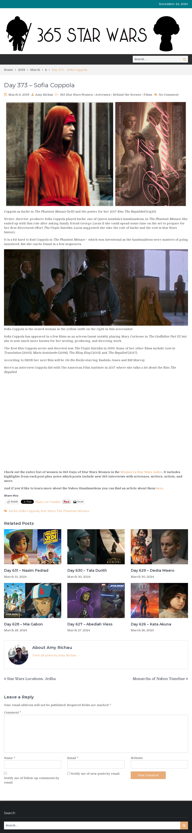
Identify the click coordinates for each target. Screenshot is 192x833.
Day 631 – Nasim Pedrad (26, 570)
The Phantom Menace (73, 511)
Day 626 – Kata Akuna (151, 624)
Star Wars (48, 511)
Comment (12, 712)
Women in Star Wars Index (141, 472)
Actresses (102, 94)
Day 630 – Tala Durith (87, 570)
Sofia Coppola (29, 511)
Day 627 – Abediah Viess (90, 624)
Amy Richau (44, 94)
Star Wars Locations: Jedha (31, 679)
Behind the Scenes (127, 94)
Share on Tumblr (48, 501)
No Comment (169, 94)
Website (137, 758)
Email (72, 758)
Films (148, 94)
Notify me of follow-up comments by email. (31, 780)
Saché (13, 511)
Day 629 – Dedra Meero (152, 570)
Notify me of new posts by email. (95, 773)
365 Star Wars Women (76, 94)
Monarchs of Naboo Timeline (159, 679)
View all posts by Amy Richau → (56, 655)
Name (9, 758)
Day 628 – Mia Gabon (23, 624)
